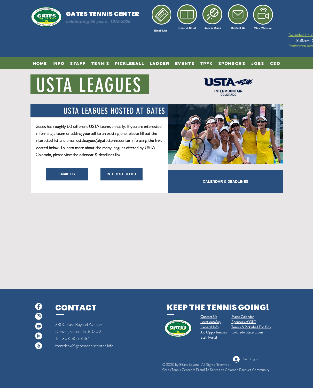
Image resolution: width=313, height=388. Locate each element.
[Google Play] (38, 335)
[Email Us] (238, 14)
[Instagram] (38, 316)
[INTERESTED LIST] (121, 174)
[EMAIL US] (67, 174)
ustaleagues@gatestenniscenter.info (107, 140)
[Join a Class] (212, 14)
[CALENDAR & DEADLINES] (225, 181)
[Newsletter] (263, 15)
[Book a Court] (187, 14)
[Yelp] (38, 345)
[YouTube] (38, 326)
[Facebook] (38, 306)
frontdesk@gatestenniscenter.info (84, 346)
